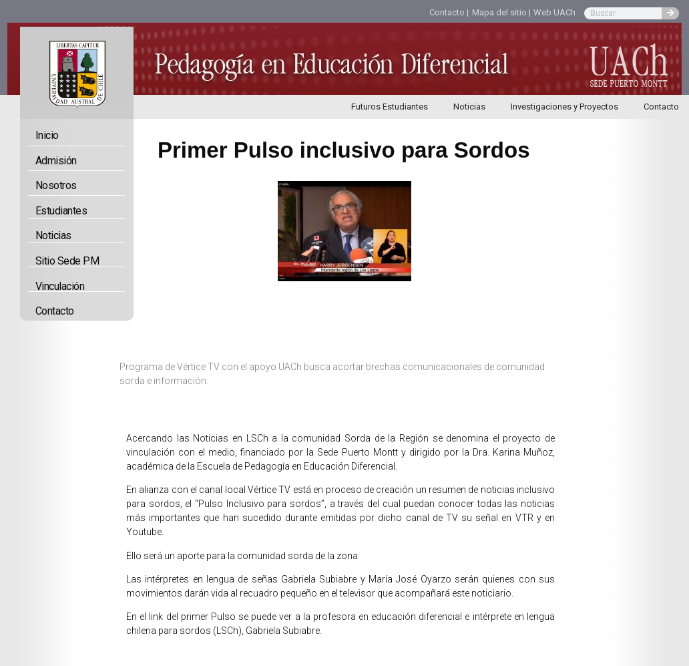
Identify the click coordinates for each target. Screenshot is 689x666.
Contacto (54, 311)
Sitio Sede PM (67, 261)
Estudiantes (64, 211)
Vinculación (63, 286)
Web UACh (554, 12)
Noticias (469, 107)
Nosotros (59, 185)
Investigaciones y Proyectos (564, 107)
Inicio (47, 135)
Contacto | (449, 12)
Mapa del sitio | (501, 12)
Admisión (56, 160)
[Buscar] (670, 13)
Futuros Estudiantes (389, 107)
